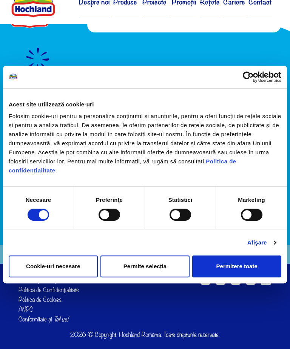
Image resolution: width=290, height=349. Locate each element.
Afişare (257, 242)
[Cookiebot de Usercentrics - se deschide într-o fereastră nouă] (248, 77)
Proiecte (164, 18)
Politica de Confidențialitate (49, 290)
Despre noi (110, 18)
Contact (261, 18)
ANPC (26, 309)
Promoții (189, 18)
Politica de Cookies (40, 299)
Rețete (214, 18)
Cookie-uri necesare (53, 266)
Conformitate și (43, 319)
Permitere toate (237, 266)
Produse (138, 18)
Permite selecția (145, 266)
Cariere (236, 18)
